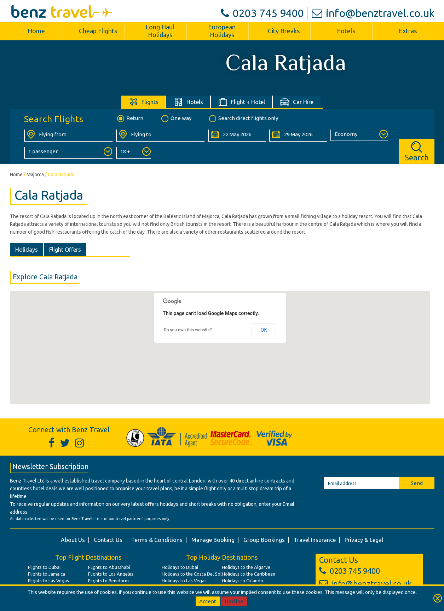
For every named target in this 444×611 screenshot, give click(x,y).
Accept (207, 601)
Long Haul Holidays (159, 30)
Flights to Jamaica (46, 573)
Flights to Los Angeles (110, 573)
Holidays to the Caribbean (248, 573)
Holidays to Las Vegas (184, 580)
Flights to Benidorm (108, 580)
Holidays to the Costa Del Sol (191, 573)
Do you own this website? (188, 329)
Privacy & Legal (364, 540)
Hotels (345, 30)
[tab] (143, 102)
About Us (73, 540)
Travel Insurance (315, 540)
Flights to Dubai (44, 567)
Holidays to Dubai (180, 567)
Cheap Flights (98, 30)
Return (129, 118)
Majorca (35, 174)
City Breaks (284, 30)
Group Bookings (264, 540)
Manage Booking (213, 540)
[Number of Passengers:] (68, 153)
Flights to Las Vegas (48, 580)
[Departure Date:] (237, 136)
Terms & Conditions (157, 540)
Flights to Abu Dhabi (109, 567)
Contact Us (108, 540)
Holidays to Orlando (242, 580)
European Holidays (222, 30)
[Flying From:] (68, 136)
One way (175, 118)
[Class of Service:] (359, 135)
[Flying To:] (160, 136)
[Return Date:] (298, 136)
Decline (234, 601)
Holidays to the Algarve (246, 567)
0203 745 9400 (262, 13)
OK (264, 330)
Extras (408, 30)
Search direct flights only (243, 118)
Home (36, 30)
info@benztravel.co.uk (373, 13)
